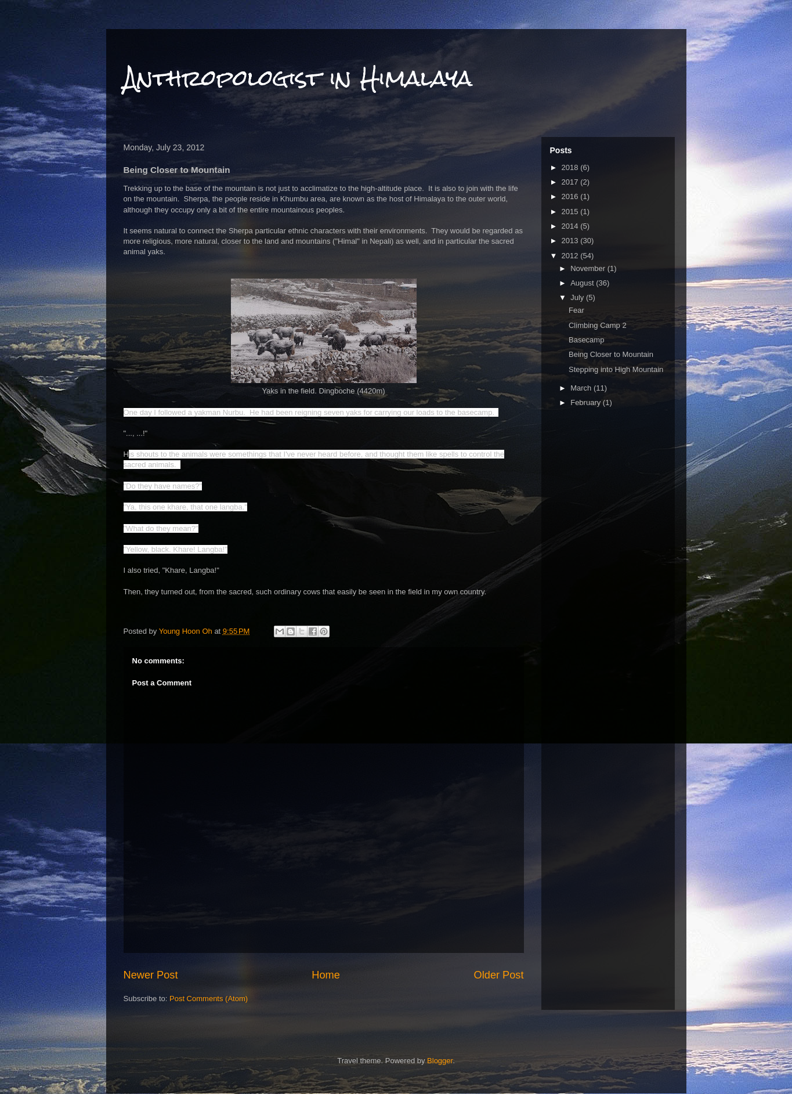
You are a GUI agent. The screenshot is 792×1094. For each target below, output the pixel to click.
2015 (571, 211)
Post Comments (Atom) (208, 998)
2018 (571, 167)
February (586, 402)
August (583, 283)
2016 (571, 196)
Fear (576, 310)
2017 (571, 182)
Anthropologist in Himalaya (298, 78)
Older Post (499, 975)
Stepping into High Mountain (616, 369)
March (582, 388)
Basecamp (586, 339)
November (588, 268)
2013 (571, 240)
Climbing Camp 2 (598, 325)
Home (326, 975)
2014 (571, 226)
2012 (571, 255)
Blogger (440, 1060)
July (578, 297)
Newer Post (151, 975)
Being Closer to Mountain (611, 354)
